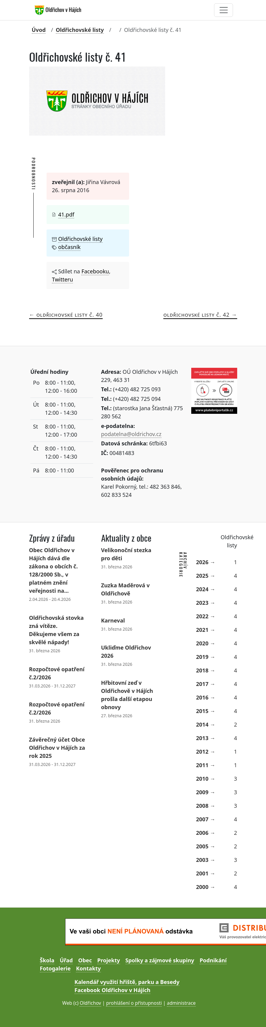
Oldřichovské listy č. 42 (196, 314)
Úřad (66, 960)
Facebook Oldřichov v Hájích (112, 990)
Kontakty (88, 968)
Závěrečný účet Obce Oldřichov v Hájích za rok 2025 (57, 747)
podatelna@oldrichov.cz (131, 434)
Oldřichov (90, 1003)
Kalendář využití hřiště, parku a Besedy (127, 981)
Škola (47, 960)
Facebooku (95, 271)
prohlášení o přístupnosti (134, 1003)
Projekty (108, 960)
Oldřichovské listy (80, 29)
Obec (85, 960)
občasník (69, 247)
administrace (181, 1003)
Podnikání (213, 960)
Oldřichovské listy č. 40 (69, 314)
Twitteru (62, 279)
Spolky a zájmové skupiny (159, 960)
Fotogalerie (55, 968)
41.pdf (66, 214)
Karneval (113, 620)
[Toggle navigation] (223, 10)
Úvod (39, 29)
